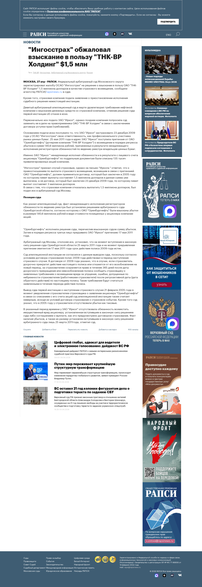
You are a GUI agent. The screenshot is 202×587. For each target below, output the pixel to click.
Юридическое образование (59, 570)
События (50, 560)
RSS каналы (133, 329)
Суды (26, 557)
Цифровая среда (82, 557)
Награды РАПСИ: (82, 570)
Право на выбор (53, 557)
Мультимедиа (153, 50)
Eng (168, 34)
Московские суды (32, 570)
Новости (31, 42)
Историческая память (84, 567)
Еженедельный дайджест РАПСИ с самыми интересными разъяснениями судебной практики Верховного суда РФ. (91, 352)
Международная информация (59, 567)
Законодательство (54, 564)
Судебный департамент (35, 567)
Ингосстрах (45, 72)
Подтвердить (168, 22)
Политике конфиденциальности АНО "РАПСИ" (74, 11)
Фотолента (150, 108)
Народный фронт (82, 564)
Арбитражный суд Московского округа (68, 72)
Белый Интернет (82, 560)
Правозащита (30, 560)
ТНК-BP (36, 72)
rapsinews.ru (54, 91)
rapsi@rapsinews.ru (132, 567)
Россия (90, 72)
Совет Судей (30, 564)
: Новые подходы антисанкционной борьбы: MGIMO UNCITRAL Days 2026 (161, 79)
